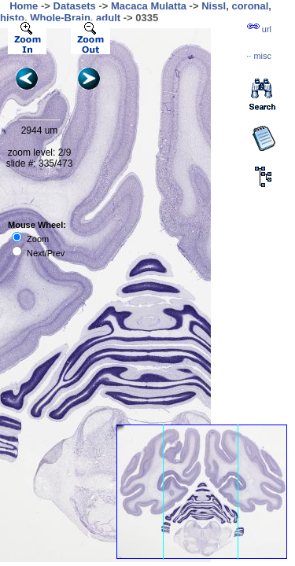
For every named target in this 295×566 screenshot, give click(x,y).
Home (23, 6)
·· (258, 56)
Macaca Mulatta (148, 6)
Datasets (74, 6)
